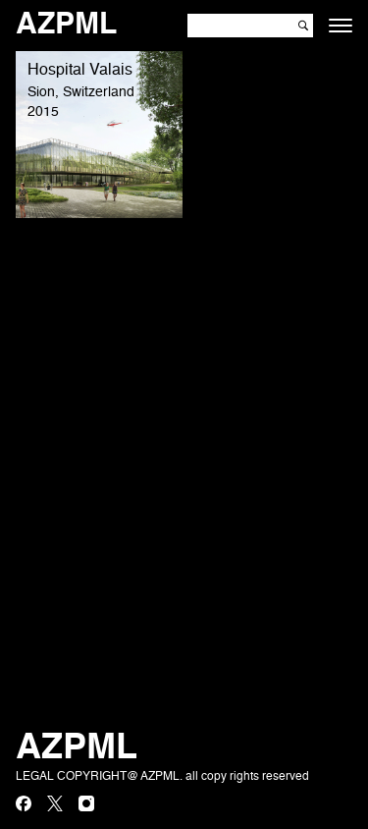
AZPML (66, 25)
